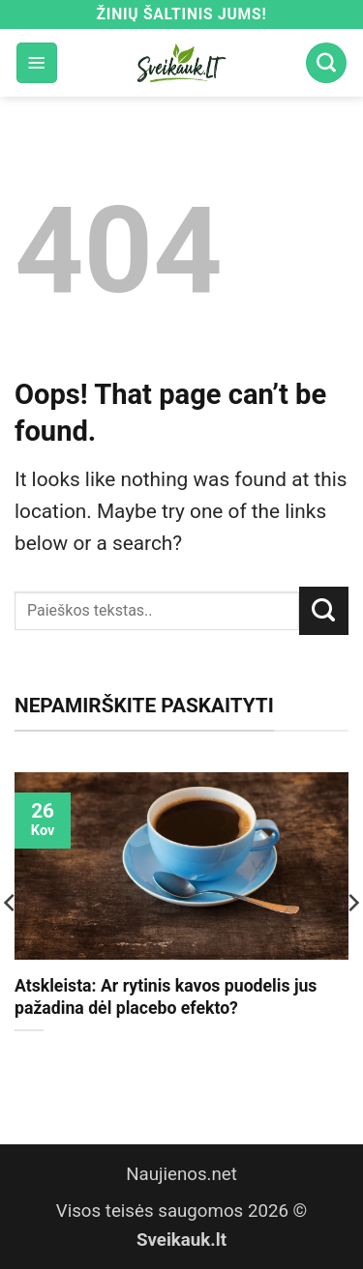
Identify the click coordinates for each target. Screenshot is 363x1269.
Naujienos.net (181, 1174)
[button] (36, 63)
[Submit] (323, 611)
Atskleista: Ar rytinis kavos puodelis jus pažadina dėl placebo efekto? (166, 997)
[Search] (326, 63)
